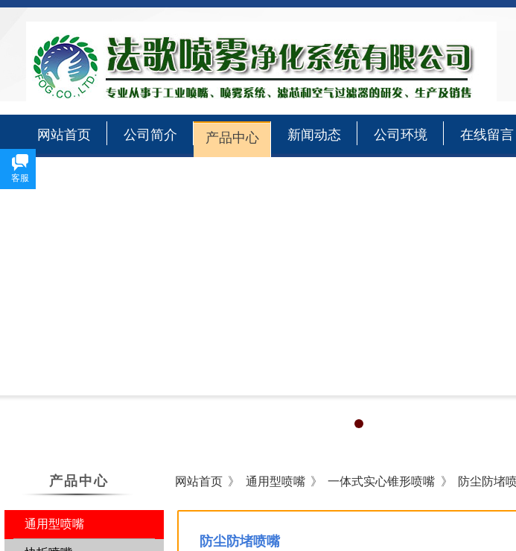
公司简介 (150, 134)
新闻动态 (314, 134)
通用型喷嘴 (275, 481)
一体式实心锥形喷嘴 (381, 481)
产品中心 (232, 137)
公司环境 (400, 134)
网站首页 (64, 134)
